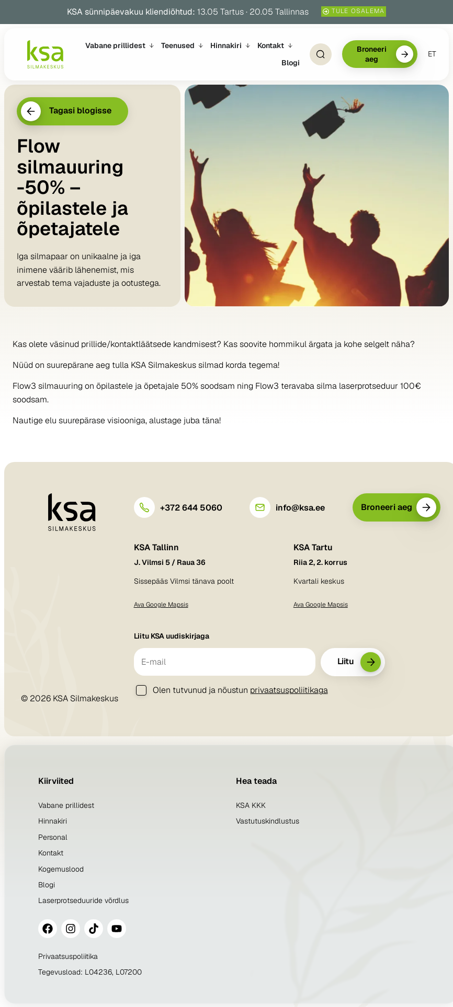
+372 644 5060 (191, 507)
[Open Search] (321, 54)
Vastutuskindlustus (267, 821)
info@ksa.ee (300, 507)
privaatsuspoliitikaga (289, 690)
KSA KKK (251, 805)
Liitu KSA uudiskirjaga (171, 636)
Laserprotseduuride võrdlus (83, 900)
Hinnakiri (52, 821)
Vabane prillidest (66, 805)
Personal (52, 837)
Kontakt (50, 853)
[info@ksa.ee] (260, 507)
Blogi (46, 884)
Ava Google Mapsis (161, 604)
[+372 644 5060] (144, 507)
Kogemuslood (61, 869)
